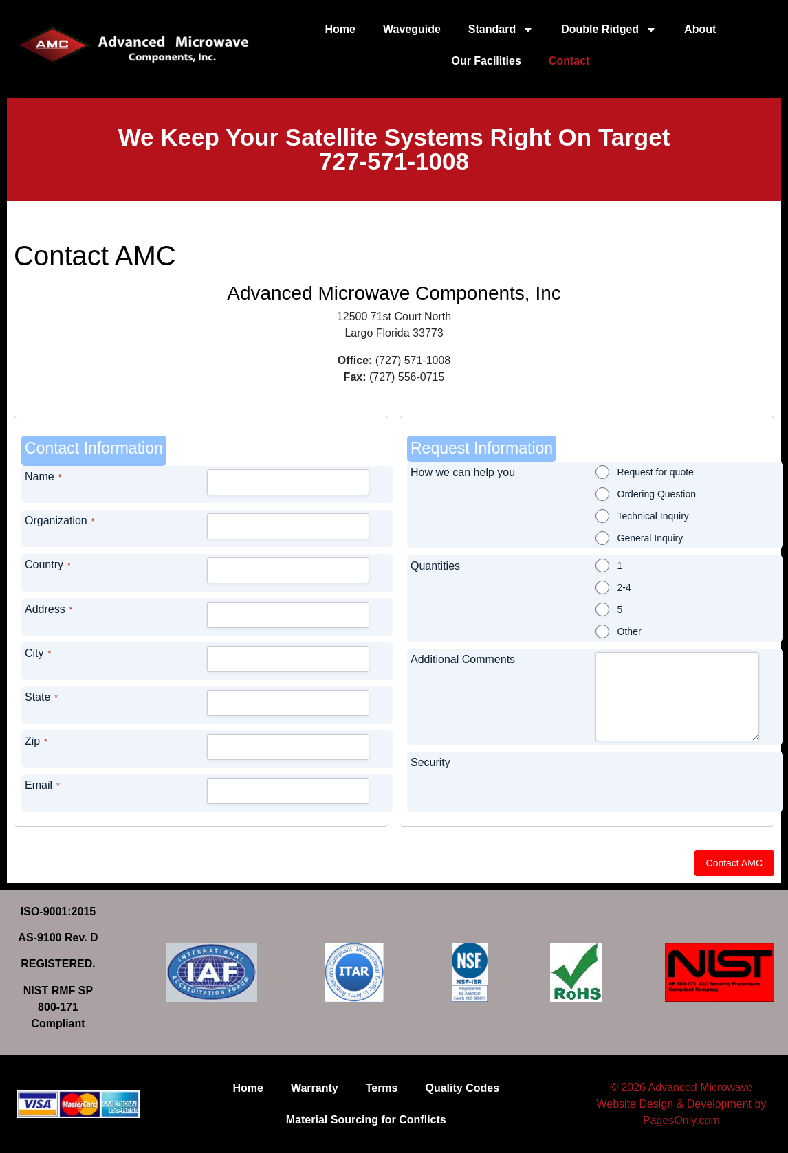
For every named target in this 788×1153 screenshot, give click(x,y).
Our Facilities (486, 61)
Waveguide (412, 29)
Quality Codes (463, 1088)
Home (340, 29)
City (38, 653)
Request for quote (655, 472)
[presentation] (654, 782)
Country (48, 565)
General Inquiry (650, 538)
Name (43, 477)
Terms (382, 1088)
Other (629, 631)
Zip (36, 741)
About (700, 29)
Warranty (314, 1088)
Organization (59, 521)
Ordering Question (656, 494)
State (41, 697)
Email (42, 785)
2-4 (624, 587)
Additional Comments (463, 659)
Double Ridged (609, 29)
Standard (501, 29)
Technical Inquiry (653, 516)
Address (48, 609)
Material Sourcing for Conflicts (366, 1120)
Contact (569, 61)
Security (430, 762)
